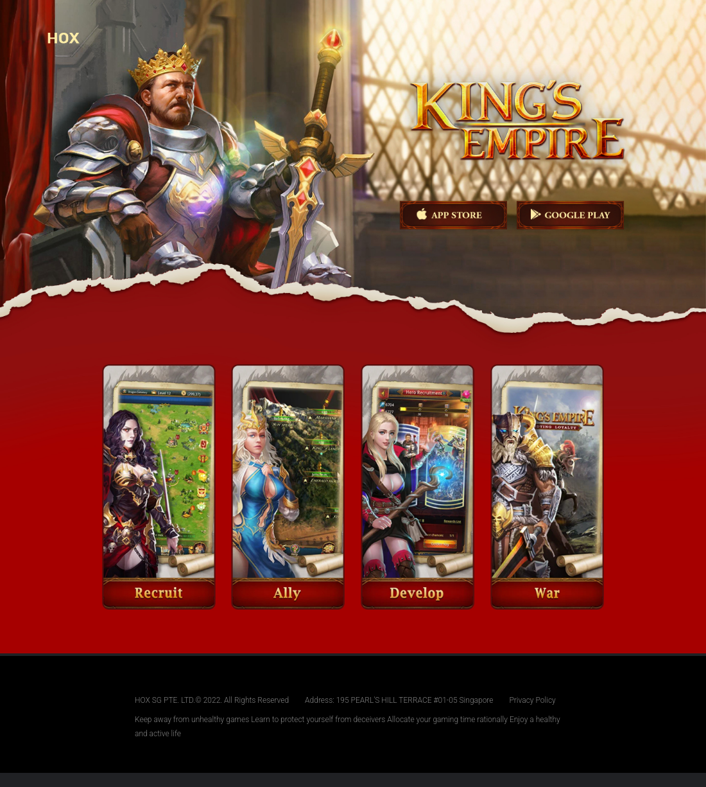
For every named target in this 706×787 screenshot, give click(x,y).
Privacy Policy (532, 700)
